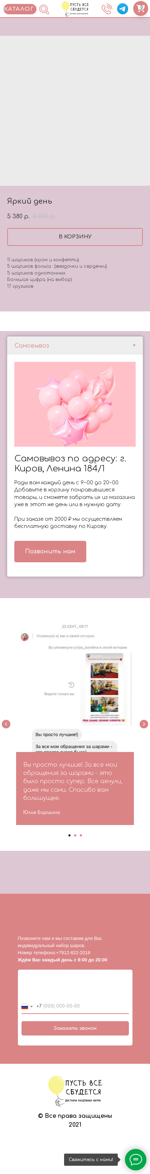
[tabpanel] (75, 466)
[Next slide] (144, 724)
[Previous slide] (6, 724)
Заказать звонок (75, 1028)
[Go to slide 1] (69, 835)
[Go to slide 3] (81, 835)
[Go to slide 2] (75, 835)
